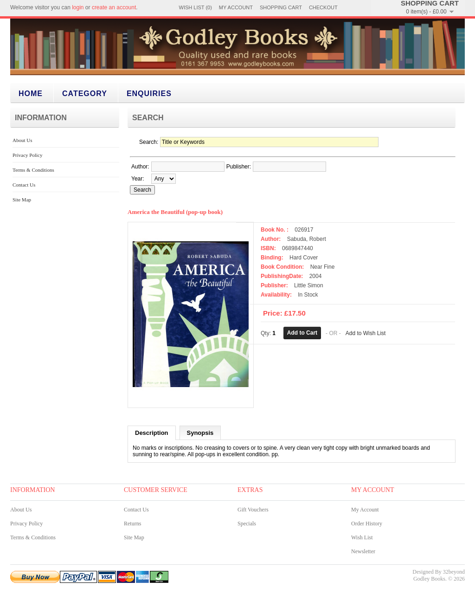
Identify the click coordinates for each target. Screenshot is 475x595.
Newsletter (363, 552)
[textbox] (188, 167)
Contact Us (24, 185)
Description (151, 433)
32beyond (454, 572)
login (77, 7)
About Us (22, 140)
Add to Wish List (366, 333)
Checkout (323, 7)
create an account (114, 7)
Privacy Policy (27, 155)
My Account (236, 7)
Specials (247, 524)
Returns (132, 524)
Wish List (362, 538)
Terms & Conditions (33, 170)
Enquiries (149, 93)
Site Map (22, 199)
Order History (366, 524)
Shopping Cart (281, 7)
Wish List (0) (195, 7)
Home (31, 93)
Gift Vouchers (253, 510)
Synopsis (200, 433)
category (84, 93)
